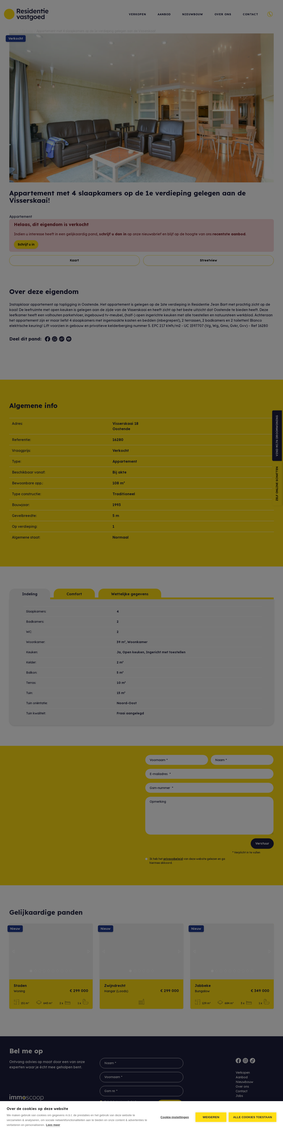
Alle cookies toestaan (252, 1117)
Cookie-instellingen (175, 1117)
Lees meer (53, 1125)
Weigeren (211, 1117)
